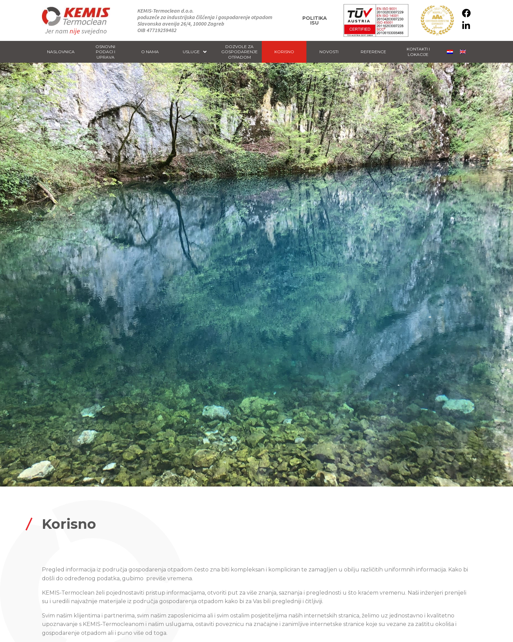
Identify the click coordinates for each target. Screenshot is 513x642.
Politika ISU (314, 20)
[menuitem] (449, 52)
